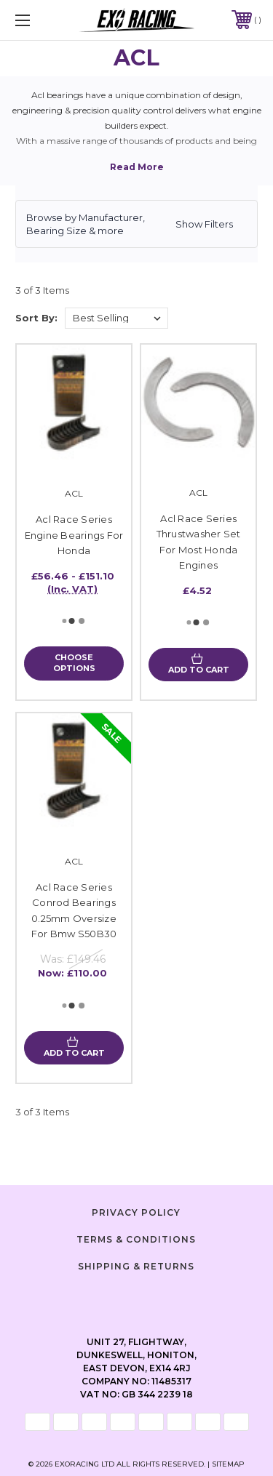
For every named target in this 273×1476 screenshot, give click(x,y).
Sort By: (36, 318)
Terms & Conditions (136, 1239)
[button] (136, 224)
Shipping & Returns (136, 1266)
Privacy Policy (136, 1212)
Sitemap (228, 1464)
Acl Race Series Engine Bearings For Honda (74, 534)
